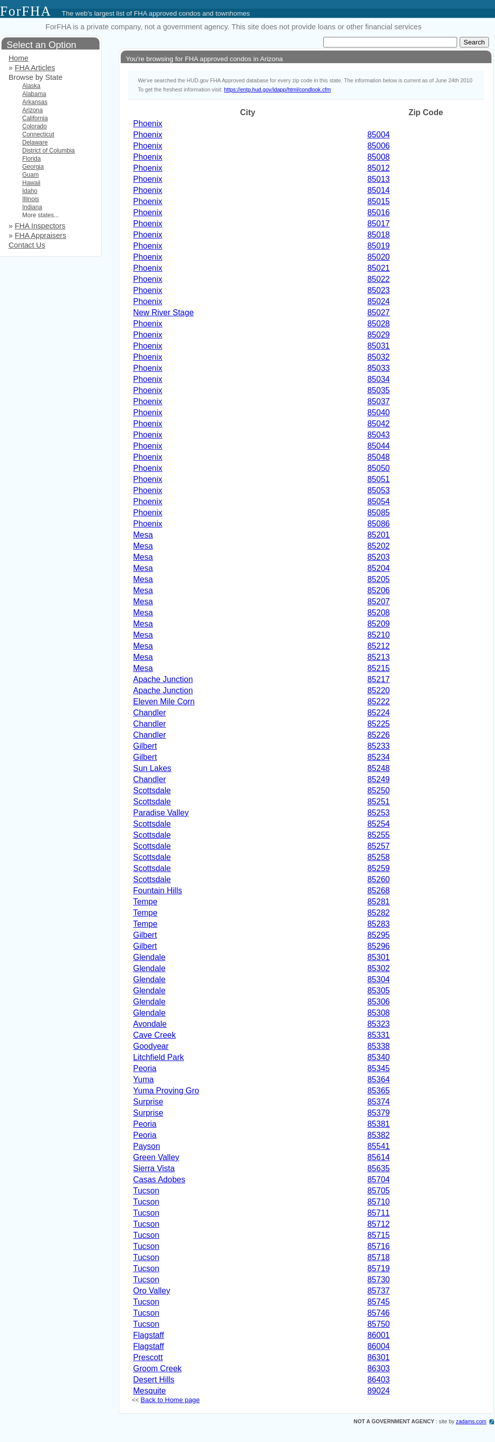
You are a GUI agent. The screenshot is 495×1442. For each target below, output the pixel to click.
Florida (31, 158)
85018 (378, 234)
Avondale (150, 1024)
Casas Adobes (159, 1179)
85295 (378, 935)
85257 (378, 846)
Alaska (31, 85)
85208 (378, 612)
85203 (378, 557)
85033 (378, 368)
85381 (378, 1124)
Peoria (145, 1068)
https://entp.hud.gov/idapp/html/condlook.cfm (277, 89)
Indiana (32, 207)
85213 (378, 657)
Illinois (30, 199)
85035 (378, 390)
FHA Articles (35, 68)
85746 (378, 1313)
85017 (378, 223)
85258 (378, 857)
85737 (378, 1290)
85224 (378, 712)
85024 (378, 301)
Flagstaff (148, 1335)
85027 (378, 312)
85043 (378, 434)
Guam (30, 174)
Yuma (143, 1079)
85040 (378, 412)
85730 (378, 1279)
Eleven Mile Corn (164, 701)
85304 (378, 979)
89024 (378, 1390)
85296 (378, 946)
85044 (378, 446)
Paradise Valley (161, 812)
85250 (378, 790)
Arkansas (34, 102)
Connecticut (38, 134)
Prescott (148, 1357)
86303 (378, 1368)
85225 (378, 723)
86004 (378, 1346)
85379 (378, 1113)
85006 (378, 145)
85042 (378, 423)
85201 (378, 535)
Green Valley (156, 1157)
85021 (378, 268)
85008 (378, 157)
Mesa (143, 535)
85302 (378, 968)
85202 (378, 546)
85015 (378, 201)
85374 (378, 1101)
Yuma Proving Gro (166, 1090)
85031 (378, 346)
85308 (378, 1012)
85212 (378, 646)
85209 (378, 623)
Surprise (148, 1101)
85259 (378, 868)
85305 (378, 990)
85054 (378, 501)
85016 (378, 212)
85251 (378, 801)
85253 (378, 812)
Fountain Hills (157, 890)
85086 (378, 523)
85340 (378, 1057)
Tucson (146, 1190)
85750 (378, 1324)
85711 (378, 1213)
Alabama (34, 94)
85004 (378, 134)
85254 (378, 824)
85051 (378, 479)
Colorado (34, 126)
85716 (378, 1246)
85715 (378, 1235)
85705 (378, 1190)
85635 (378, 1168)
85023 (378, 290)
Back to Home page (170, 1400)
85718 (378, 1257)
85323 (378, 1024)
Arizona (32, 110)
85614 (378, 1157)
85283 (378, 924)
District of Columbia (48, 150)
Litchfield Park (158, 1057)
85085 (378, 512)
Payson (146, 1146)
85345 (378, 1068)
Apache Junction (163, 679)
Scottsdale (152, 790)
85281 (378, 901)
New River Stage (163, 312)
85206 (378, 590)
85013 (378, 179)
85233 (378, 746)
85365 (378, 1090)
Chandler (149, 712)
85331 (378, 1035)
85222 (378, 701)
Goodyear (151, 1046)
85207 (378, 601)
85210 (378, 635)
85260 (378, 879)
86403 (378, 1379)
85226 (378, 735)
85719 (378, 1268)
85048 (378, 457)
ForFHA (26, 11)
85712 (378, 1224)
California (35, 118)
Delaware (35, 142)
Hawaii (31, 182)
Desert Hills (154, 1379)
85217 (378, 679)
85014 (378, 190)
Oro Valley (152, 1290)
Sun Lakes (152, 768)
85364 (378, 1079)
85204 (378, 568)
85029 (378, 334)
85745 (378, 1301)
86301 (378, 1357)
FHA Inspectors (40, 226)
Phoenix (148, 123)
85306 (378, 1001)
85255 (378, 835)
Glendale (149, 957)
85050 (378, 468)
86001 (378, 1335)
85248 (378, 768)
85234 (378, 757)
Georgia (33, 166)
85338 (378, 1046)
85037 (378, 401)
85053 (378, 490)
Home (18, 58)
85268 (378, 890)
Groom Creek (157, 1368)
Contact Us (27, 245)
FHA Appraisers (40, 235)
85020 (378, 257)
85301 (378, 957)
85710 (378, 1201)
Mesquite (149, 1390)
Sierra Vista (154, 1168)
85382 (378, 1135)
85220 (378, 690)
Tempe (145, 901)
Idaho (29, 191)
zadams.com (471, 1421)
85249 (378, 779)
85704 (378, 1179)
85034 (378, 379)
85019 (378, 246)
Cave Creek (154, 1035)
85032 (378, 357)
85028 (378, 323)
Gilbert (145, 746)
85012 (378, 168)
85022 (378, 279)
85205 (378, 579)
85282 (378, 912)
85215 (378, 668)
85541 (378, 1146)
